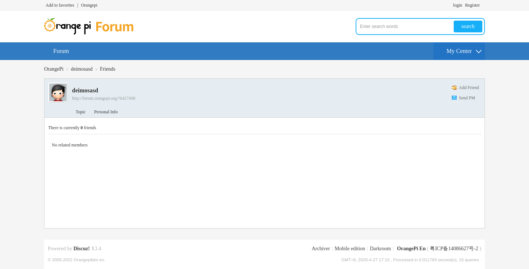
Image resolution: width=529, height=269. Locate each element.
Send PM (467, 97)
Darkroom (380, 248)
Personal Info (106, 111)
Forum (61, 51)
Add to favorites (60, 5)
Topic (81, 111)
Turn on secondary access (483, 5)
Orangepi (89, 5)
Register (472, 5)
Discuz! (81, 248)
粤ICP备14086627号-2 (454, 248)
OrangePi (54, 69)
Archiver (321, 248)
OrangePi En (411, 248)
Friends (107, 69)
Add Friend (469, 87)
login (457, 5)
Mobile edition (350, 248)
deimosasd (82, 69)
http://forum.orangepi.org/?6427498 (103, 98)
